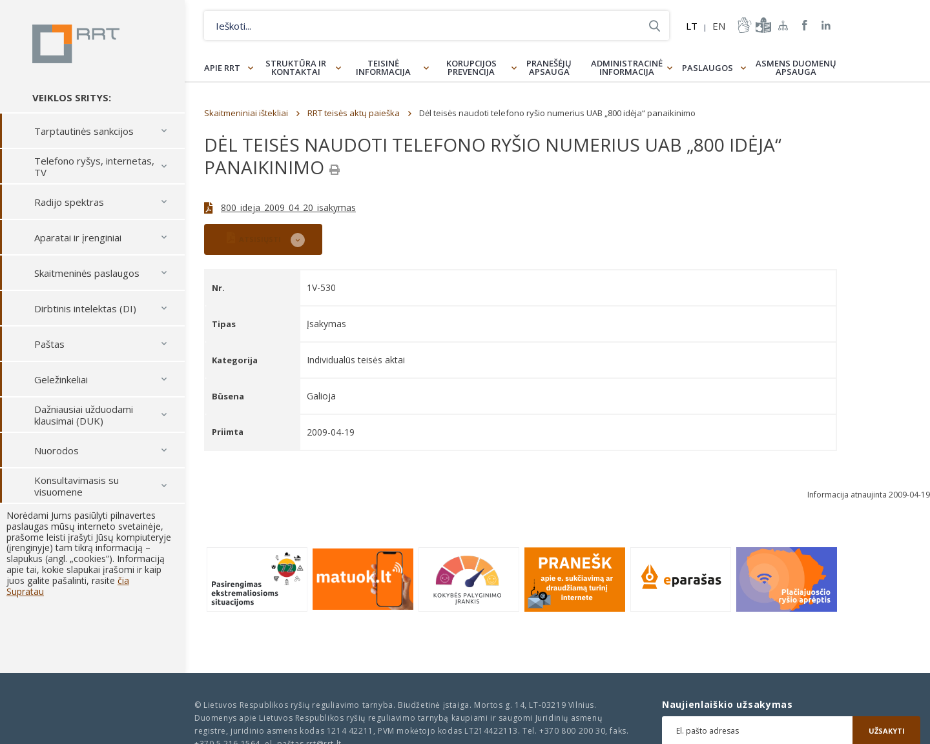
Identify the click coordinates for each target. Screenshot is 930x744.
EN (718, 25)
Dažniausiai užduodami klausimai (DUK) (83, 415)
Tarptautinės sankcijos (84, 131)
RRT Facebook (804, 25)
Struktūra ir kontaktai (295, 67)
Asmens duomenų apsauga (796, 67)
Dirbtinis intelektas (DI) (85, 308)
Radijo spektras (69, 202)
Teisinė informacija (383, 67)
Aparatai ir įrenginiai (77, 237)
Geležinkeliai (61, 379)
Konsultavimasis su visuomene (76, 486)
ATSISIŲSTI (254, 238)
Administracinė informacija (627, 67)
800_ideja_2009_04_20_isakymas (288, 207)
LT (692, 25)
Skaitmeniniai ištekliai (246, 113)
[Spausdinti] (334, 169)
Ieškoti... (654, 25)
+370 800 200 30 (572, 730)
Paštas (49, 343)
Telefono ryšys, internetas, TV (94, 166)
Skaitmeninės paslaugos (87, 272)
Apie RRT (222, 68)
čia (123, 580)
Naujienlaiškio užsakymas (727, 704)
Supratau (25, 591)
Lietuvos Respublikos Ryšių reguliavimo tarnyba (75, 44)
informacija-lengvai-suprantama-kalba (762, 25)
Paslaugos (707, 68)
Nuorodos (56, 450)
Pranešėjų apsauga (549, 67)
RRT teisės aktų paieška (353, 113)
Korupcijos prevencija (471, 67)
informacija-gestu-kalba (743, 25)
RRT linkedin (826, 25)
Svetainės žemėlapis (783, 25)
